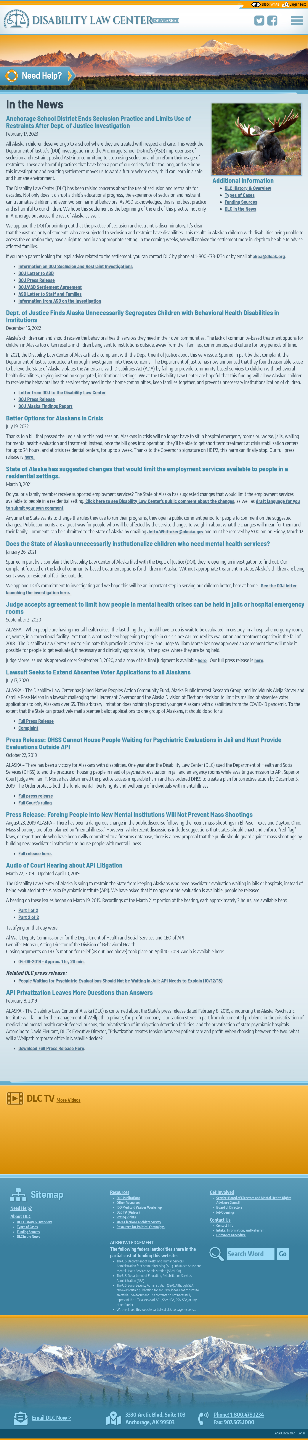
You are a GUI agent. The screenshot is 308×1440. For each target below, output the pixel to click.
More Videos (68, 1100)
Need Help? (21, 1208)
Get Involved (222, 1192)
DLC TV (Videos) (128, 1212)
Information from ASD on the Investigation (59, 301)
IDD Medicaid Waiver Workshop (139, 1207)
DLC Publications (128, 1198)
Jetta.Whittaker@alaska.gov (175, 531)
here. (29, 457)
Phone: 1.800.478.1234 (238, 1414)
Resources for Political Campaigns (141, 1227)
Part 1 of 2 (28, 910)
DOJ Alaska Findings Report (45, 406)
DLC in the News (240, 209)
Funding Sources (241, 202)
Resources (119, 1192)
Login (301, 1433)
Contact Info (224, 1225)
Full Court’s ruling (35, 802)
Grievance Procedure (231, 1235)
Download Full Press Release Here (51, 1048)
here (202, 660)
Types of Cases (240, 195)
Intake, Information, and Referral (239, 1230)
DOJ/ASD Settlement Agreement (50, 287)
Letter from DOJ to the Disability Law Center (62, 392)
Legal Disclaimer (284, 1433)
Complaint (28, 728)
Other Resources (128, 1202)
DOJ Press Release (36, 280)
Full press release (35, 796)
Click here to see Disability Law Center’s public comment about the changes (159, 501)
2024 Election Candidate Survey (139, 1222)
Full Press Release (36, 721)
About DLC (20, 1216)
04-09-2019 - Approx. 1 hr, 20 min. (51, 961)
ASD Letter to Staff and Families (50, 294)
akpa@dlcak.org (269, 256)
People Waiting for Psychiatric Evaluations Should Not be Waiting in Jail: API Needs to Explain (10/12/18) (120, 980)
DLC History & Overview (248, 188)
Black (265, 4)
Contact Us (220, 1220)
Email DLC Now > (51, 1417)
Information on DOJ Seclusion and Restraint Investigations (75, 266)
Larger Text (293, 4)
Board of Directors (229, 1207)
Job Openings (225, 1212)
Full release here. (35, 853)
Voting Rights (126, 1217)
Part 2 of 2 (28, 917)
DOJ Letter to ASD (36, 273)
